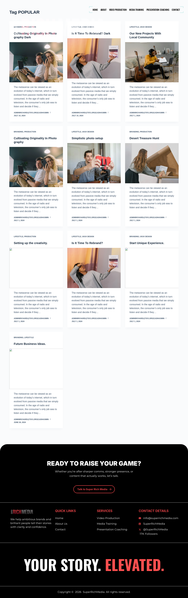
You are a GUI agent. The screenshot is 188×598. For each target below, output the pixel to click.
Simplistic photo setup (87, 138)
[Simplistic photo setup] (94, 163)
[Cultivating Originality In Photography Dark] (36, 62)
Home (95, 9)
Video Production (118, 9)
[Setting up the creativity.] (36, 268)
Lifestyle (134, 27)
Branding (18, 132)
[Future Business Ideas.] (36, 369)
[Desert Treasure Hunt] (152, 163)
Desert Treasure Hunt (144, 138)
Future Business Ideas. (30, 343)
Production (30, 132)
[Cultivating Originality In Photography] (36, 167)
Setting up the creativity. (31, 243)
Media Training (136, 9)
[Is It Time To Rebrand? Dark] (94, 58)
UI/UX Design (146, 27)
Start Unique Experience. (146, 243)
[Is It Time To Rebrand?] (94, 268)
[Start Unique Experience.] (152, 268)
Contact (176, 9)
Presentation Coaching (157, 9)
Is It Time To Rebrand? (87, 243)
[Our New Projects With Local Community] (152, 62)
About (104, 9)
